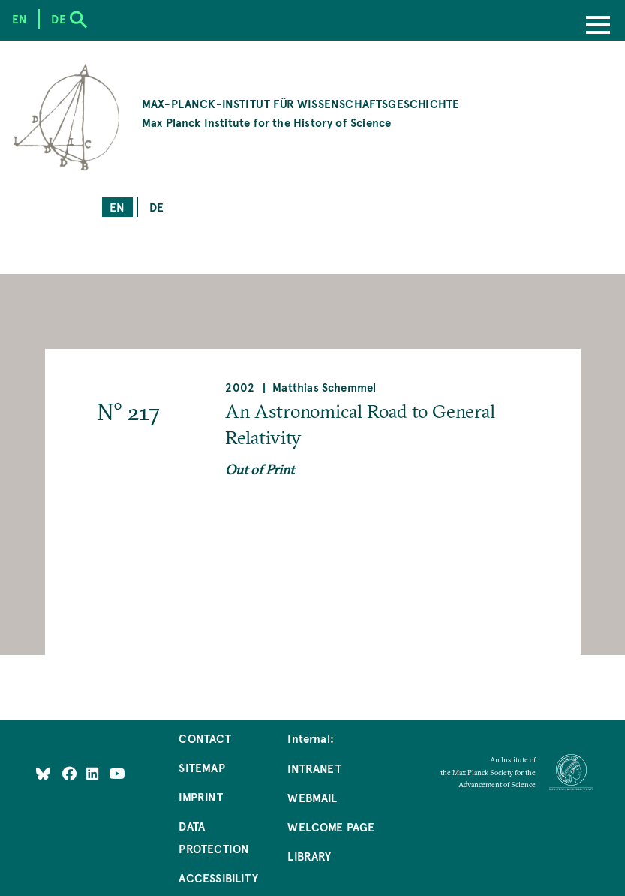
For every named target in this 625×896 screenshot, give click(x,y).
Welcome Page (330, 826)
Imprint (200, 796)
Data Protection (214, 837)
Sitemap (201, 767)
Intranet (314, 768)
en (117, 207)
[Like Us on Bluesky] (43, 772)
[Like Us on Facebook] (71, 772)
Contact (204, 738)
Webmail (312, 797)
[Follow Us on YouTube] (117, 772)
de (156, 207)
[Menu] (598, 26)
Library (309, 856)
